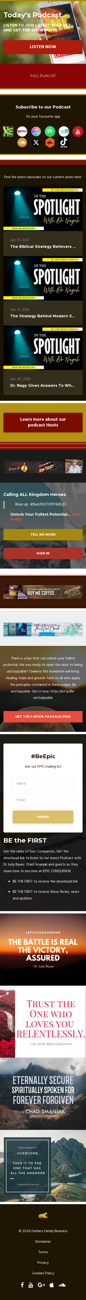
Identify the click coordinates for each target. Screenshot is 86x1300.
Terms (43, 1252)
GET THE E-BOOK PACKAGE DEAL (43, 717)
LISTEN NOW (43, 47)
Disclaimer (43, 1242)
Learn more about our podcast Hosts (43, 422)
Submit (43, 817)
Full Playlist (43, 76)
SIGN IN (43, 553)
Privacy (43, 1263)
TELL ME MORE (43, 535)
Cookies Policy (43, 1273)
